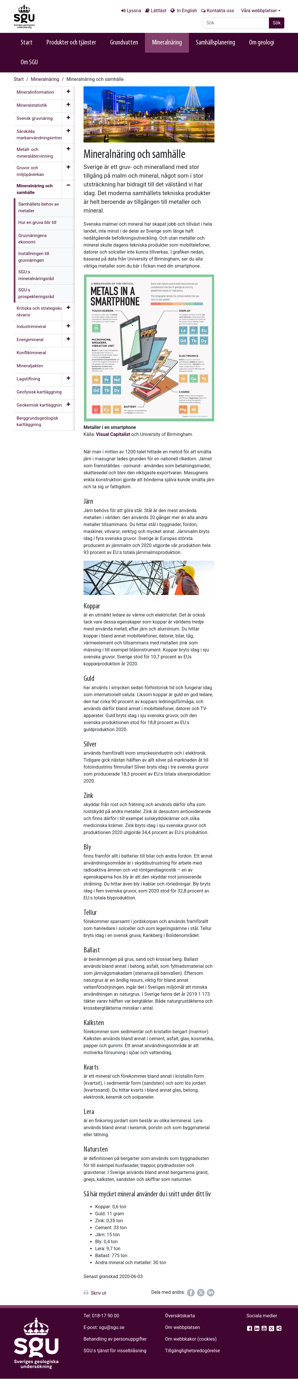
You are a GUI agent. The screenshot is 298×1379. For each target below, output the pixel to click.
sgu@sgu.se (111, 1327)
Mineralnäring (167, 42)
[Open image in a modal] (149, 348)
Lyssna (134, 10)
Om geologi (261, 42)
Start (27, 42)
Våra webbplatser (259, 10)
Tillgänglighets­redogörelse (192, 1350)
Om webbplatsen (182, 1327)
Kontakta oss (220, 10)
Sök (277, 23)
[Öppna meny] (68, 93)
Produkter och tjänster (71, 42)
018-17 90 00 (105, 1316)
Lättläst (158, 10)
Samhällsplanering (215, 42)
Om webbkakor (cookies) (191, 1339)
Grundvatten (124, 42)
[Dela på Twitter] (201, 1292)
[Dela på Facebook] (191, 1292)
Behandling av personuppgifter (115, 1339)
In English (186, 10)
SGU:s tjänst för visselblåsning (115, 1350)
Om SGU (29, 62)
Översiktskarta (180, 1316)
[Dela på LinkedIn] (210, 1292)
